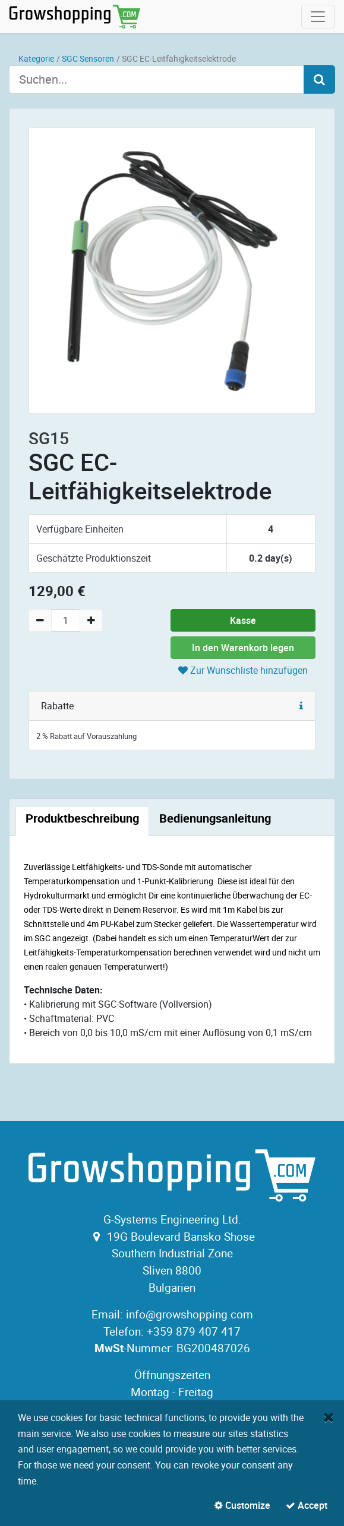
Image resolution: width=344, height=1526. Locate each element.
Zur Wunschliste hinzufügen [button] (243, 670)
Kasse (243, 620)
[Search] (319, 79)
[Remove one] (40, 620)
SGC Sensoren (88, 58)
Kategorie (36, 58)
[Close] (329, 1417)
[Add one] (91, 620)
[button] (301, 706)
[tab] (82, 821)
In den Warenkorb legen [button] (243, 647)
